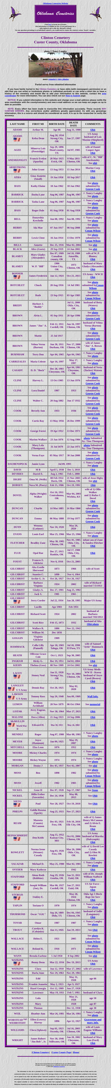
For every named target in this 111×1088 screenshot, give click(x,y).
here (49, 24)
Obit (92, 129)
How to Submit (73, 96)
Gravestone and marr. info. (92, 1021)
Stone (95, 790)
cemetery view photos (58, 79)
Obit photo (93, 624)
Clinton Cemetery (40, 1052)
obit (95, 163)
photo (95, 183)
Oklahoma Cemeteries (59, 1066)
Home (76, 1052)
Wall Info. (92, 696)
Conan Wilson (92, 230)
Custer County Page (61, 1052)
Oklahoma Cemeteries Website (55, 3)
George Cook (93, 189)
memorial (95, 704)
